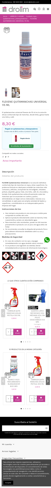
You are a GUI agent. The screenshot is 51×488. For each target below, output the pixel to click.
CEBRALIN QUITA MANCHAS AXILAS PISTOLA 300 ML (14, 313)
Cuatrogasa (37, 324)
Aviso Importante (12, 160)
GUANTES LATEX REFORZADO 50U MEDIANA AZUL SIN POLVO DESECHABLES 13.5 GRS (37, 316)
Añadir (17, 332)
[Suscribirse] (46, 428)
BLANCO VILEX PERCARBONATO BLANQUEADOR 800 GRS (13, 383)
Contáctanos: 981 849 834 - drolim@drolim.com (20, 2)
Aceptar (8, 483)
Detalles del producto (13, 176)
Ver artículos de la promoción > (21, 146)
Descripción (8, 172)
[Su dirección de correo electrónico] (23, 428)
